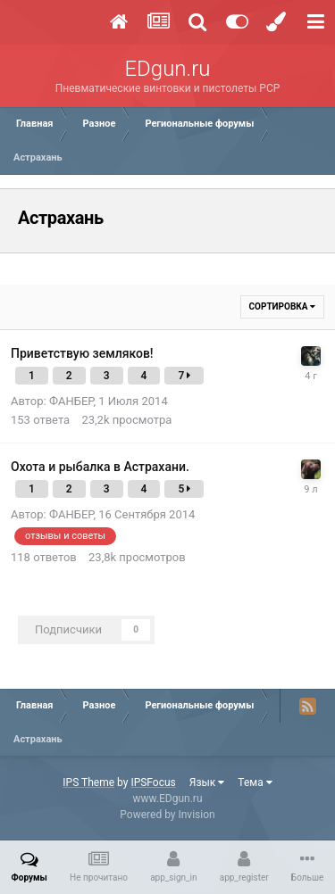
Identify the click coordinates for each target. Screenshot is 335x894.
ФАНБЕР (71, 401)
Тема (255, 782)
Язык (207, 782)
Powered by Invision (167, 814)
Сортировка (282, 306)
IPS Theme (88, 782)
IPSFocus (152, 782)
